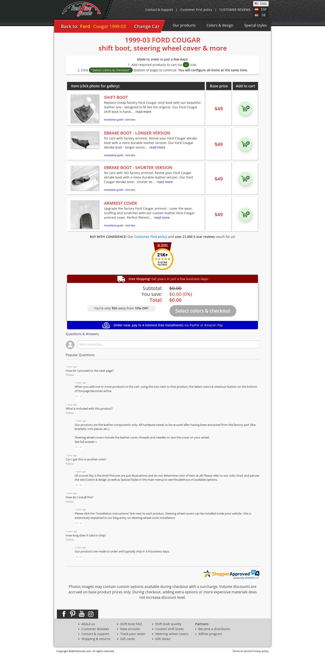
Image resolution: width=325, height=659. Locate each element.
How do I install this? (79, 497)
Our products (184, 25)
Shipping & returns (95, 638)
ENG (263, 3)
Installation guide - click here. (120, 119)
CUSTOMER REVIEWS (235, 9)
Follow (70, 375)
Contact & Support (159, 9)
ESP (264, 9)
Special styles (255, 25)
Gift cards (127, 638)
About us (88, 624)
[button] (76, 396)
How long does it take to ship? (86, 535)
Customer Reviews (95, 629)
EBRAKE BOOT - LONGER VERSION (137, 133)
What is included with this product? (89, 409)
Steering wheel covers (171, 634)
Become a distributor (214, 629)
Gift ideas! (163, 638)
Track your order (132, 634)
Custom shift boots (169, 629)
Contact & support (95, 634)
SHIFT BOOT (116, 97)
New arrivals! (130, 629)
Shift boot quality (168, 624)
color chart (236, 476)
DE (264, 15)
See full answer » (86, 442)
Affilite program (210, 634)
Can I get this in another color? (86, 459)
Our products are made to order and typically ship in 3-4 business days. (122, 551)
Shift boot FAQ (131, 624)
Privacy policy (260, 651)
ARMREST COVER (120, 203)
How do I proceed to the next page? (90, 371)
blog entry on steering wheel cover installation (144, 518)
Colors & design (220, 25)
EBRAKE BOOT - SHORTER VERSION (138, 167)
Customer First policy (196, 9)
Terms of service (242, 651)
